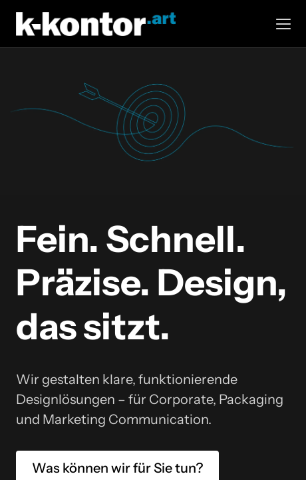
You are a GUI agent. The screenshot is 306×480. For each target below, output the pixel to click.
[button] (283, 24)
